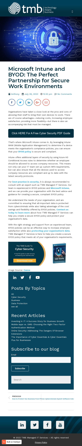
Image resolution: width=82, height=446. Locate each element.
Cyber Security (18, 297)
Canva (27, 270)
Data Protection (19, 303)
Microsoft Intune (60, 188)
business (15, 300)
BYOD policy (24, 151)
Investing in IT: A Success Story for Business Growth (37, 321)
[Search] (41, 379)
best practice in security (25, 182)
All (12, 294)
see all (14, 306)
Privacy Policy (41, 442)
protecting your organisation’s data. (50, 231)
